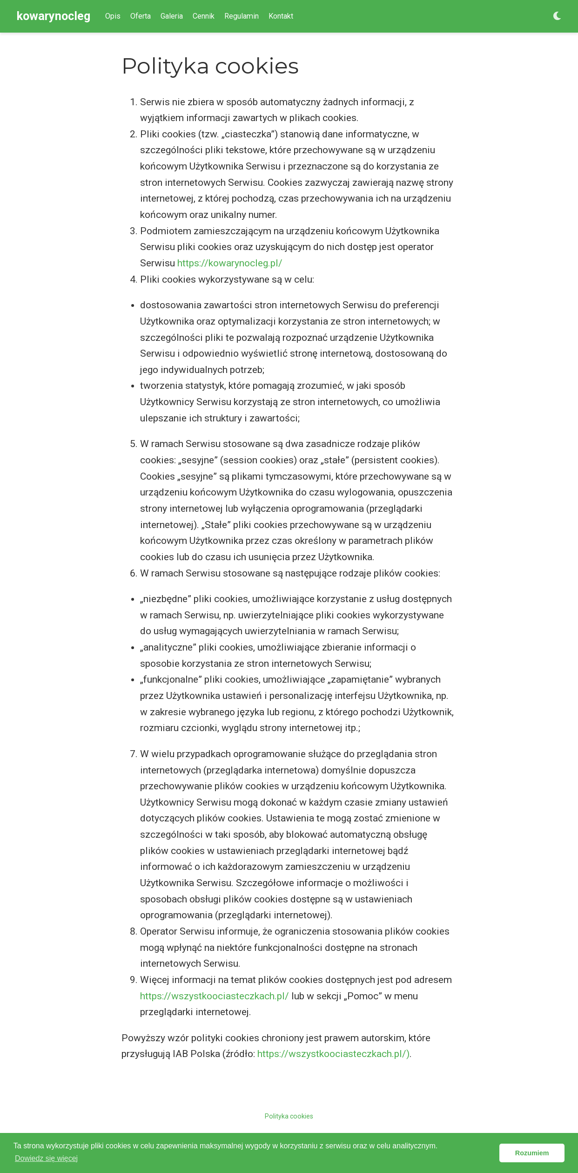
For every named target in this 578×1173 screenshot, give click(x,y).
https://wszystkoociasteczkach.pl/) (333, 1053)
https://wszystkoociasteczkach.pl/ (214, 996)
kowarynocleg (53, 16)
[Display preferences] (557, 16)
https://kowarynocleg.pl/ (229, 263)
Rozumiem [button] (532, 1153)
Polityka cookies (289, 1116)
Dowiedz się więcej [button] (46, 1158)
